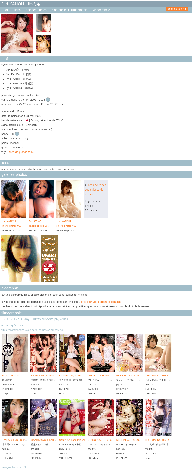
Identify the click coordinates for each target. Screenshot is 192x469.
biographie (59, 9)
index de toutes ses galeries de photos (95, 190)
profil (6, 9)
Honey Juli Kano (10, 375)
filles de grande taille (21, 152)
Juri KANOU (13, 224)
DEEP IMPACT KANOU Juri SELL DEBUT (138, 440)
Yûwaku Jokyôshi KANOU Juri (46, 440)
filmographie (79, 9)
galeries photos (36, 9)
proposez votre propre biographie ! (101, 301)
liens (17, 9)
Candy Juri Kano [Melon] (72, 440)
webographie (101, 9)
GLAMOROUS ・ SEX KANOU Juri (106, 440)
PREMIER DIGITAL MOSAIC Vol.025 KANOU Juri (142, 375)
